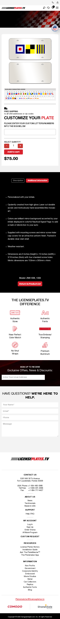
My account (30, 521)
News (30, 501)
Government (30, 568)
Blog (30, 590)
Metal (30, 579)
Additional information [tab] (37, 180)
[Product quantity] (13, 146)
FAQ (32, 514)
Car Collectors (30, 582)
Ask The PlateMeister (30, 552)
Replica (30, 584)
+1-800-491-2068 (35, 488)
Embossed (30, 574)
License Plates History (30, 547)
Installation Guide (30, 550)
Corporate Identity (30, 571)
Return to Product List (30, 283)
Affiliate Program (30, 532)
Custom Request (30, 537)
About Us (30, 497)
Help (28, 514)
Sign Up (30, 527)
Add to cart (13, 151)
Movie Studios (30, 576)
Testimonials (30, 503)
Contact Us (30, 475)
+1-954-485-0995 (35, 486)
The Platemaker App (30, 555)
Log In (30, 524)
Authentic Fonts (30, 587)
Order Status (30, 530)
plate (47, 118)
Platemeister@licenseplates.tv (30, 599)
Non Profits (30, 566)
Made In (30, 506)
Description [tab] (18, 180)
